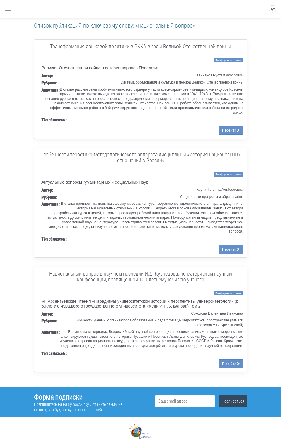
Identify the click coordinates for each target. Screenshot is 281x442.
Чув (272, 9)
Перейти (231, 130)
